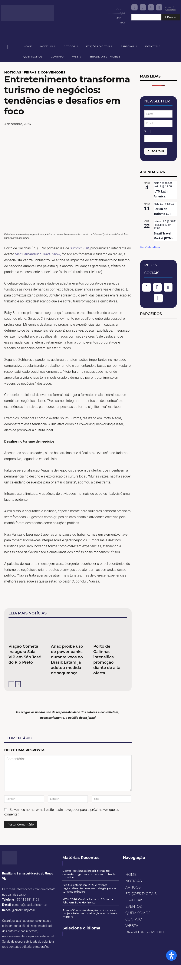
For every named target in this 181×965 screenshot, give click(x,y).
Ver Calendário (150, 247)
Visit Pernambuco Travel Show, (37, 254)
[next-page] (18, 684)
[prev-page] (11, 684)
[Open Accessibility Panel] (171, 955)
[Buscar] (170, 17)
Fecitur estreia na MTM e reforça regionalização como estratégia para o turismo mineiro (89, 888)
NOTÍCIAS (12, 72)
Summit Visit (79, 248)
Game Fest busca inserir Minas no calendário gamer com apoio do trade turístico (88, 874)
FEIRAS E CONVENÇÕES (45, 72)
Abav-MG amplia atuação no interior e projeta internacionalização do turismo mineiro (89, 913)
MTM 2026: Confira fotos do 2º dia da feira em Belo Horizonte (87, 900)
